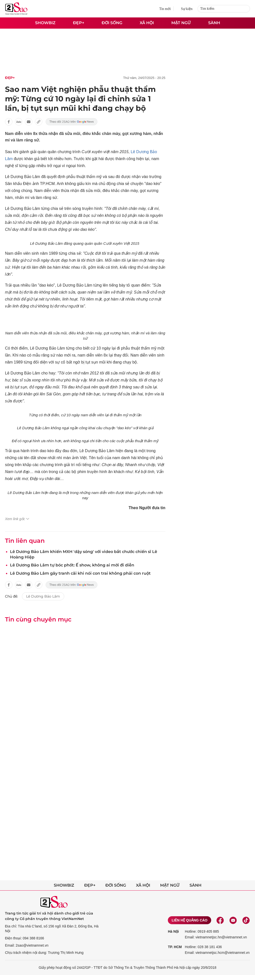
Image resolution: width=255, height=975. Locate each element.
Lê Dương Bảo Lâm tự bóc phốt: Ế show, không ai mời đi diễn (72, 565)
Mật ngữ (181, 22)
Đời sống (112, 22)
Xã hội (147, 22)
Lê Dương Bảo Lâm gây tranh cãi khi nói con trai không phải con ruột (80, 573)
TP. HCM (175, 947)
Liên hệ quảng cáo (189, 920)
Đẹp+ (78, 22)
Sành (214, 22)
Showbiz (45, 22)
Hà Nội (173, 931)
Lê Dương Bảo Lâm (43, 596)
